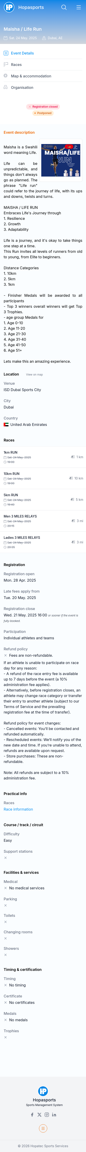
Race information (18, 809)
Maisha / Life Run (23, 29)
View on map (34, 374)
